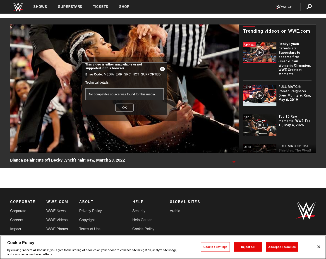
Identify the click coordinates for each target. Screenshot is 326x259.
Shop (124, 7)
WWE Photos (57, 229)
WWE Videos (57, 220)
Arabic (175, 211)
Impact (15, 229)
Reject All (248, 247)
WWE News (56, 211)
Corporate (18, 211)
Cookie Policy (143, 229)
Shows (40, 7)
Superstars (70, 7)
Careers (16, 220)
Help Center (142, 220)
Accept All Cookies (282, 247)
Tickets (100, 7)
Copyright (87, 220)
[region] (163, 247)
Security (139, 211)
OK (124, 107)
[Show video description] (234, 160)
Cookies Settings (215, 247)
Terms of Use (90, 229)
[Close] (319, 247)
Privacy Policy (90, 211)
